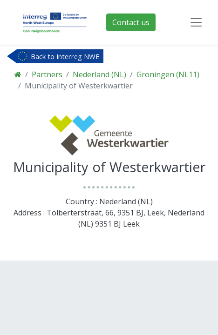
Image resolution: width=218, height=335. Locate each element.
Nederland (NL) (99, 74)
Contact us (131, 22)
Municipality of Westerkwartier (79, 85)
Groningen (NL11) (167, 74)
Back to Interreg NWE (65, 56)
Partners (47, 74)
